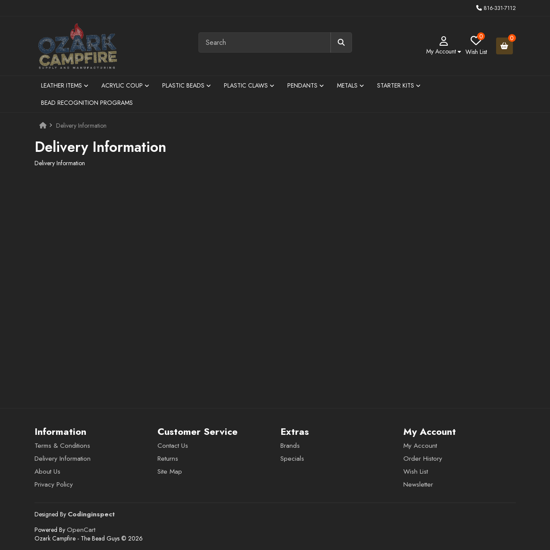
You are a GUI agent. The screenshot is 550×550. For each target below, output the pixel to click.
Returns (167, 458)
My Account (420, 445)
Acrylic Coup (125, 85)
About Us (47, 471)
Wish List (415, 471)
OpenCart (81, 529)
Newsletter (418, 484)
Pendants (305, 85)
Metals (350, 85)
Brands (290, 445)
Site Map (169, 471)
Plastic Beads (186, 85)
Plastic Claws (249, 85)
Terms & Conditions (62, 445)
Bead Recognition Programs (87, 102)
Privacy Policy (54, 484)
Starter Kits (399, 85)
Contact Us (172, 445)
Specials (292, 458)
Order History (422, 458)
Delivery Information (81, 125)
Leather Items (64, 85)
